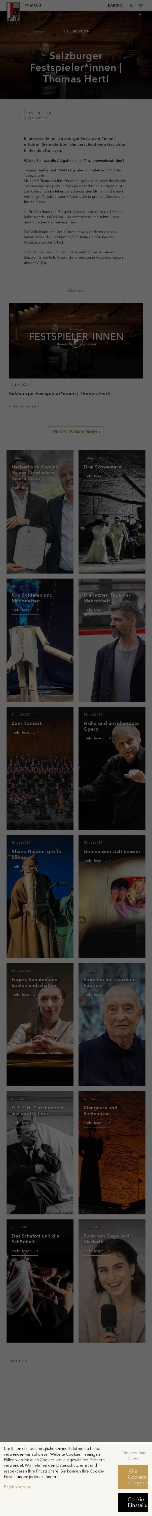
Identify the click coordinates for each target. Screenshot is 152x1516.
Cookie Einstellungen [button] (138, 1502)
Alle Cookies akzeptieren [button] (138, 1477)
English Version (17, 1487)
